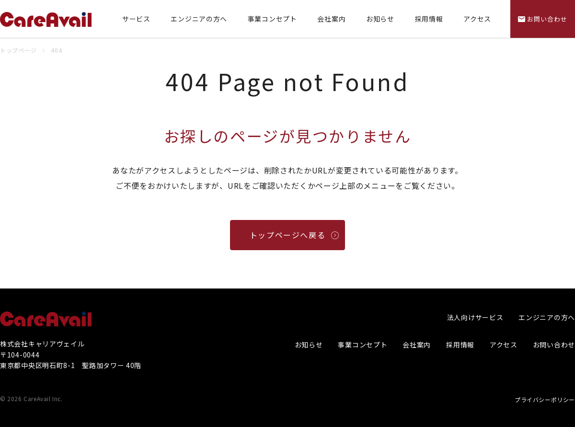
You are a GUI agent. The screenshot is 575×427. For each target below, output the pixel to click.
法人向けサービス (475, 317)
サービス (136, 18)
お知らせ (380, 18)
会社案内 (331, 18)
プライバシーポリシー (545, 399)
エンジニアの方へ (199, 18)
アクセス (477, 18)
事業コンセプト (272, 18)
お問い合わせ (554, 344)
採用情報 (429, 18)
